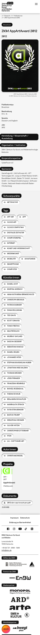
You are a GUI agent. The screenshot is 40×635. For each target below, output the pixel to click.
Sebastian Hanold (15, 347)
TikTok (26, 529)
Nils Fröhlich (13, 331)
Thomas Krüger (14, 373)
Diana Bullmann (14, 310)
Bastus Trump (13, 415)
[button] (20, 66)
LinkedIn (32, 529)
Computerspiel (14, 238)
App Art (10, 217)
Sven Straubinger (15, 410)
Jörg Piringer (13, 378)
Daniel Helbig (13, 352)
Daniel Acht (12, 284)
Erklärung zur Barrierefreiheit (20, 522)
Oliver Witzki (13, 425)
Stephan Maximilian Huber (19, 362)
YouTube (20, 529)
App (24, 217)
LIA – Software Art (15, 441)
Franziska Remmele (16, 383)
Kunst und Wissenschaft (18, 248)
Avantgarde (30, 259)
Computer (12, 269)
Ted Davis (11, 315)
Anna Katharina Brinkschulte (20, 294)
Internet (11, 243)
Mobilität (11, 259)
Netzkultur (12, 202)
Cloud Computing (15, 227)
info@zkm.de (6, 550)
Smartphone (13, 264)
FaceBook (8, 529)
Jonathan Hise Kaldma (17, 368)
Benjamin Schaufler (16, 399)
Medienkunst (13, 253)
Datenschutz (25, 518)
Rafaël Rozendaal (15, 389)
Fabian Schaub (13, 394)
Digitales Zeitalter (15, 233)
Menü (36, 4)
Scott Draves (13, 321)
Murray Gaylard (14, 336)
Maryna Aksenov (15, 289)
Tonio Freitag (13, 326)
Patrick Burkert (14, 305)
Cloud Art (11, 222)
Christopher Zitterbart (18, 431)
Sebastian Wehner (15, 420)
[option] (8, 479)
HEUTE (6, 629)
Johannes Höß (14, 357)
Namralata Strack (15, 404)
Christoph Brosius (15, 300)
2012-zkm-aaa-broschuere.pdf (19, 503)
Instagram (14, 529)
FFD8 (9, 436)
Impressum (14, 518)
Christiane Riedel (15, 456)
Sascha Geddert (14, 341)
